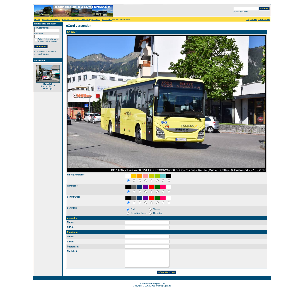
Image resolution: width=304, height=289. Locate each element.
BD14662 (96, 19)
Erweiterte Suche (240, 12)
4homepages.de (163, 286)
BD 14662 (107, 19)
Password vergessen (46, 51)
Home (37, 19)
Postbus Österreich (51, 19)
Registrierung (42, 54)
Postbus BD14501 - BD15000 (76, 19)
